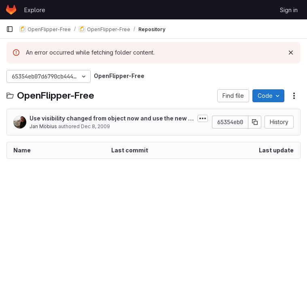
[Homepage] (11, 9)
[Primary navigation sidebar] (9, 29)
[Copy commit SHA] (254, 122)
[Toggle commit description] (202, 118)
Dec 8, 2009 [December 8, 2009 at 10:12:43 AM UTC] (95, 126)
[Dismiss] (291, 52)
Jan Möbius (43, 126)
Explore (34, 9)
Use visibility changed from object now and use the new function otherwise (112, 118)
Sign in (289, 9)
